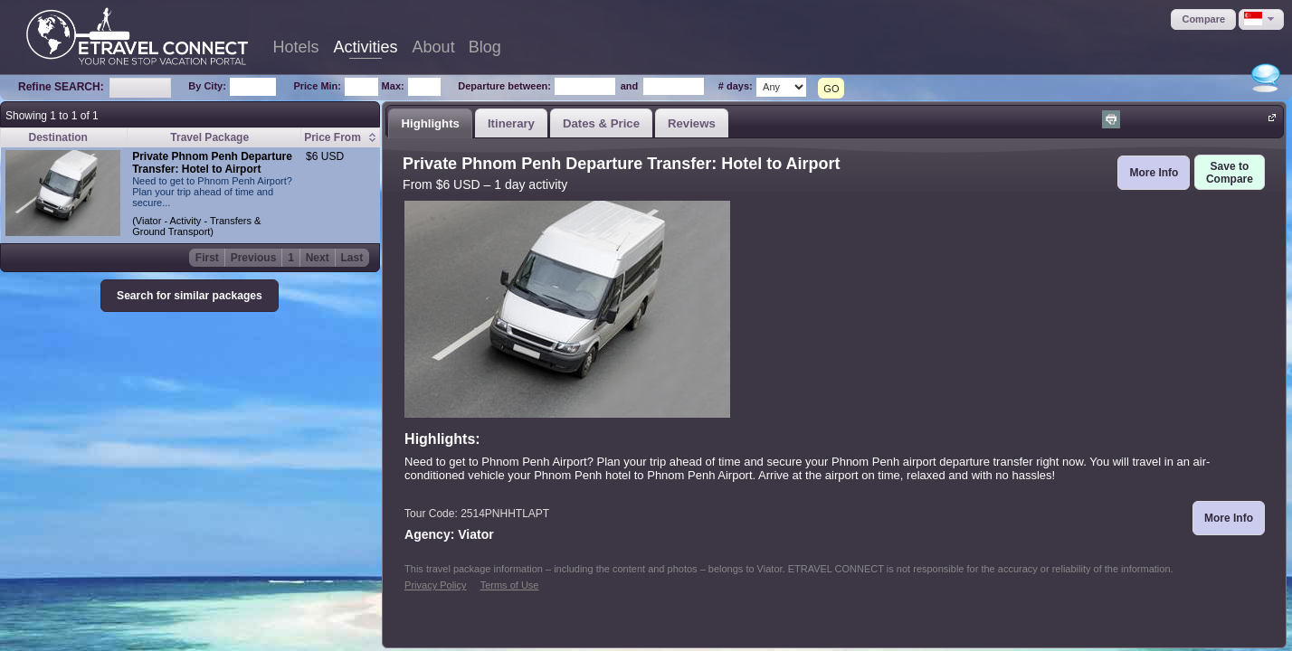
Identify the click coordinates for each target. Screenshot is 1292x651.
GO (831, 88)
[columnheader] (340, 137)
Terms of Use (509, 585)
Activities (366, 47)
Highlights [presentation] (430, 123)
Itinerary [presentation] (511, 123)
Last (352, 257)
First (207, 257)
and (630, 85)
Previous (254, 257)
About (434, 47)
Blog (485, 47)
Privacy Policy (435, 585)
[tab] (430, 122)
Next (317, 257)
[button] (1203, 19)
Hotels (296, 47)
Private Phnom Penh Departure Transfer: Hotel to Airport (212, 162)
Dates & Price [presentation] (601, 123)
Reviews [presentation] (692, 123)
